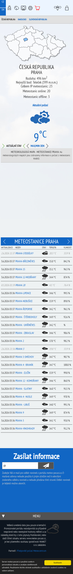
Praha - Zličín (22, 373)
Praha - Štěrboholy (26, 317)
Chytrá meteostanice (23, 7)
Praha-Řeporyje (23, 309)
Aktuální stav (13, 146)
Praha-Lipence (23, 293)
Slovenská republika (38, 19)
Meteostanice (16, 7)
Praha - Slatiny (23, 388)
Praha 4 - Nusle (23, 396)
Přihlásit (68, 7)
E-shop (37, 7)
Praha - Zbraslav (24, 333)
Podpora (30, 7)
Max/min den (37, 146)
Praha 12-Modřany (25, 277)
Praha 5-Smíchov (24, 357)
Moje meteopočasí (58, 7)
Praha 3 (19, 349)
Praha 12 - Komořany (27, 380)
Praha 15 (20, 269)
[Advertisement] (36, 201)
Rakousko (22, 19)
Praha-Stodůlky (24, 253)
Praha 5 (19, 420)
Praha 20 (20, 285)
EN (3, 9)
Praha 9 (19, 412)
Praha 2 (19, 341)
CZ (3, 1)
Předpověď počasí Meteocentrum (31, 550)
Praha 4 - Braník (24, 365)
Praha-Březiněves (25, 261)
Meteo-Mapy (9, 7)
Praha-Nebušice (24, 301)
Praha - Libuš (22, 404)
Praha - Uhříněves (25, 325)
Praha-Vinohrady (25, 428)
